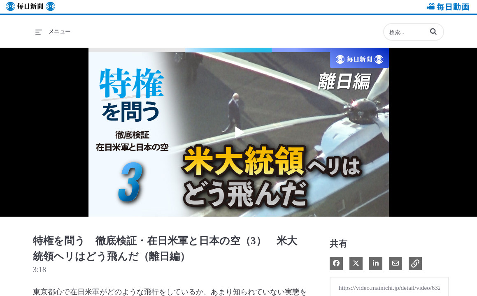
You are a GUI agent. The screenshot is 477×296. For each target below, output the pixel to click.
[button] (433, 31)
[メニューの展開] (53, 31)
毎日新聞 (30, 7)
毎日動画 (446, 7)
